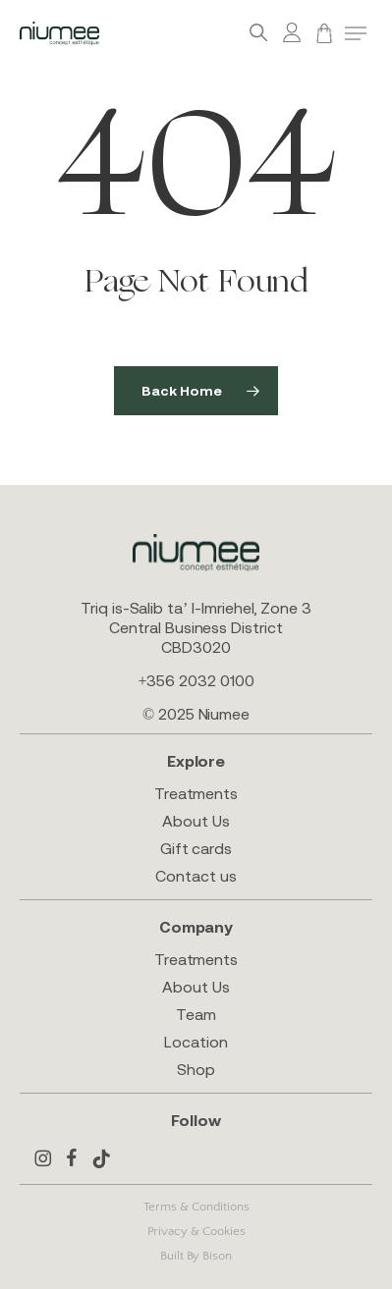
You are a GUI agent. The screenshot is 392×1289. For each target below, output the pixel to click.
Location (195, 1041)
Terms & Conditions (196, 1206)
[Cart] (323, 33)
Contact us (195, 876)
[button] (355, 33)
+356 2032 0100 (195, 680)
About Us (195, 821)
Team (196, 1014)
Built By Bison (196, 1255)
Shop (196, 1069)
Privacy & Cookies (196, 1231)
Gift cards (196, 848)
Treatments (196, 793)
